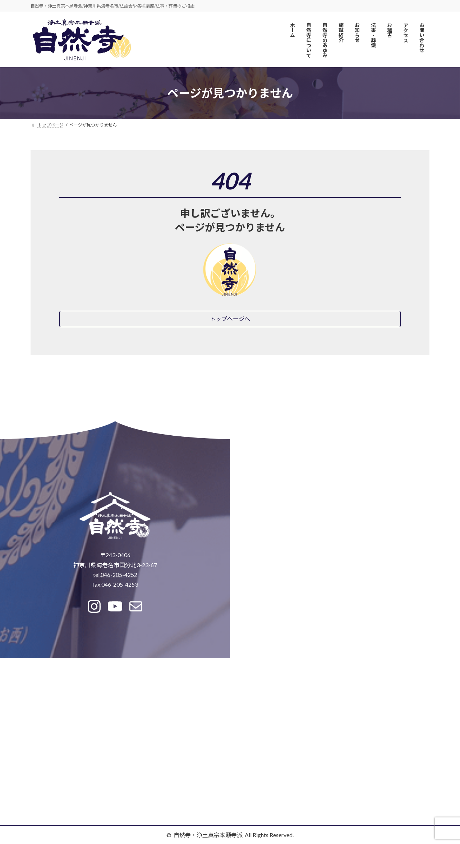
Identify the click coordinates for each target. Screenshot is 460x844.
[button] (230, 319)
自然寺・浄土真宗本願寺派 (208, 834)
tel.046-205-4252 (115, 574)
